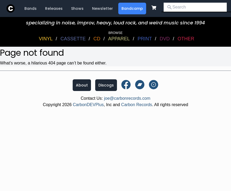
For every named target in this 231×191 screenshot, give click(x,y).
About (82, 85)
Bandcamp (132, 8)
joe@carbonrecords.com (127, 98)
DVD (165, 38)
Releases (54, 8)
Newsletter (102, 8)
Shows (77, 8)
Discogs (106, 85)
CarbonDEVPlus (88, 104)
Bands (30, 8)
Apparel (119, 38)
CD (96, 38)
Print (145, 38)
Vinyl (46, 38)
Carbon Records (136, 104)
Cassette (73, 38)
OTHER (185, 38)
